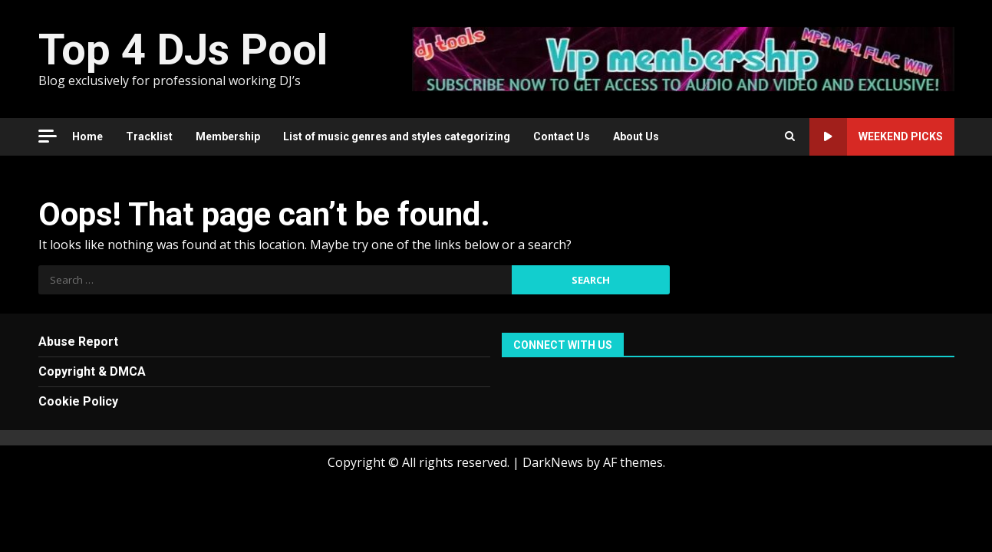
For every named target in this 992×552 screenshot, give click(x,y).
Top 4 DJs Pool (183, 50)
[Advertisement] (683, 57)
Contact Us (561, 136)
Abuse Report (78, 341)
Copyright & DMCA (92, 371)
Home (87, 136)
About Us (636, 136)
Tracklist (149, 136)
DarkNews (552, 462)
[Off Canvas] (47, 136)
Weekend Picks (876, 137)
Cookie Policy (78, 401)
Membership (228, 136)
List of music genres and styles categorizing (396, 136)
